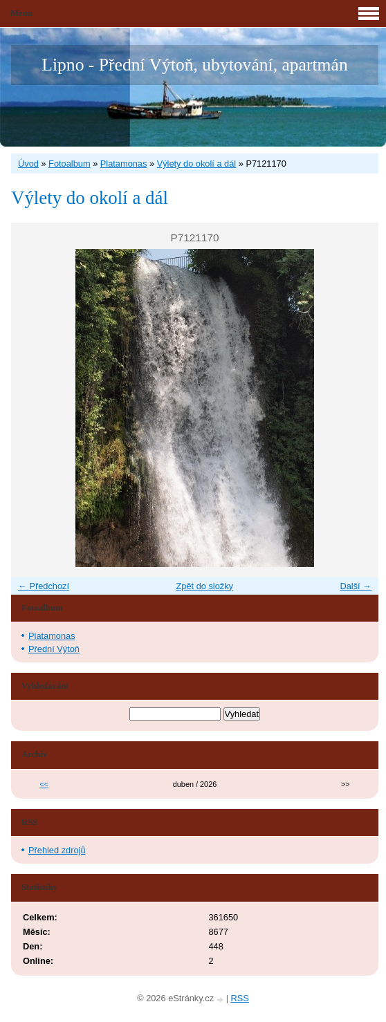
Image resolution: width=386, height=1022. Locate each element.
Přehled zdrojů (57, 850)
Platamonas (123, 163)
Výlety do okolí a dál (197, 163)
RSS (240, 998)
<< (43, 784)
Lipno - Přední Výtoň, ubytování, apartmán (194, 65)
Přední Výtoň (54, 649)
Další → (355, 586)
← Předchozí (43, 586)
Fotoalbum (69, 163)
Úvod (28, 163)
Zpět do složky (204, 586)
